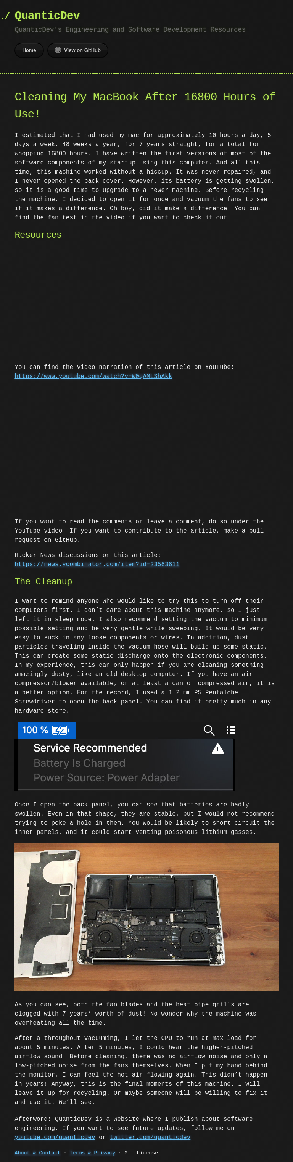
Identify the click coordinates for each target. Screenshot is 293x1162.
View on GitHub (78, 50)
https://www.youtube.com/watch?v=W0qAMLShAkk (93, 376)
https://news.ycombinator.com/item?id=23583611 (96, 564)
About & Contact (37, 1151)
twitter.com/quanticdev (150, 1136)
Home (29, 50)
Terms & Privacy (92, 1151)
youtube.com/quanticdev (54, 1136)
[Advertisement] (147, 303)
